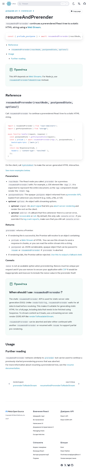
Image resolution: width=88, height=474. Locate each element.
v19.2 (14, 4)
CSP (65, 269)
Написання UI (38, 423)
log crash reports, (31, 219)
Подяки (36, 458)
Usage (11, 54)
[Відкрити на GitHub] (84, 3)
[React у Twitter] (65, 465)
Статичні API (26, 11)
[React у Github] (72, 465)
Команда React (38, 451)
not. (35, 216)
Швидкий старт (39, 416)
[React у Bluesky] (68, 465)
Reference (13, 45)
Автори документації (41, 454)
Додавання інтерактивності (43, 427)
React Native (65, 451)
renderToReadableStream (41, 316)
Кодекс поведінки (39, 447)
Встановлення (38, 420)
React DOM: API (66, 420)
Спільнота (38, 442)
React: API (64, 416)
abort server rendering (64, 206)
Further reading (18, 58)
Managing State (38, 431)
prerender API (74, 194)
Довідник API (12, 11)
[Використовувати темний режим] (73, 3)
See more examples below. (18, 170)
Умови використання (68, 458)
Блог (62, 447)
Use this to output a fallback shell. (66, 254)
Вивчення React (41, 411)
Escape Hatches (38, 434)
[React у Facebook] (61, 465)
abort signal (35, 206)
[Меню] (3, 3)
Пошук (44, 4)
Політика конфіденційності (70, 454)
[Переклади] (79, 3)
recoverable (24, 216)
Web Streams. (35, 76)
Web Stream (34, 27)
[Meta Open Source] (17, 411)
